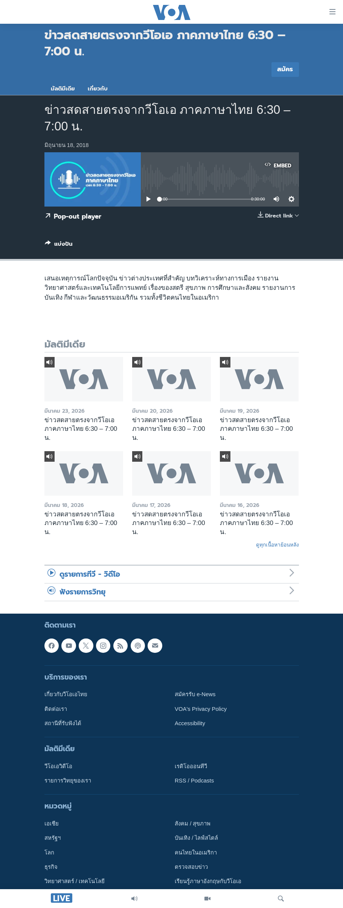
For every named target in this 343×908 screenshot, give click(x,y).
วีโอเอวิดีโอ (58, 766)
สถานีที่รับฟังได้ (62, 723)
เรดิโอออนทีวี (191, 766)
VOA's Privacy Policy (201, 709)
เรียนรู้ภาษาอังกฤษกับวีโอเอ (208, 881)
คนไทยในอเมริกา (196, 853)
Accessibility (190, 723)
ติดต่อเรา (55, 709)
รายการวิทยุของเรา (67, 781)
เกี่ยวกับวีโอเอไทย (65, 694)
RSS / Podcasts (194, 781)
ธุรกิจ (51, 867)
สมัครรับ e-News (195, 694)
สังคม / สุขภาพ (192, 824)
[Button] (59, 245)
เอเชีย (51, 824)
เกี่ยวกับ (98, 88)
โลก (49, 853)
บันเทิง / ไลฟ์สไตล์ (196, 838)
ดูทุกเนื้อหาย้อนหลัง (277, 545)
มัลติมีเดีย (63, 88)
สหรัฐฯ (52, 838)
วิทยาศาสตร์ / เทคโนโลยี (74, 881)
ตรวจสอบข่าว (191, 867)
